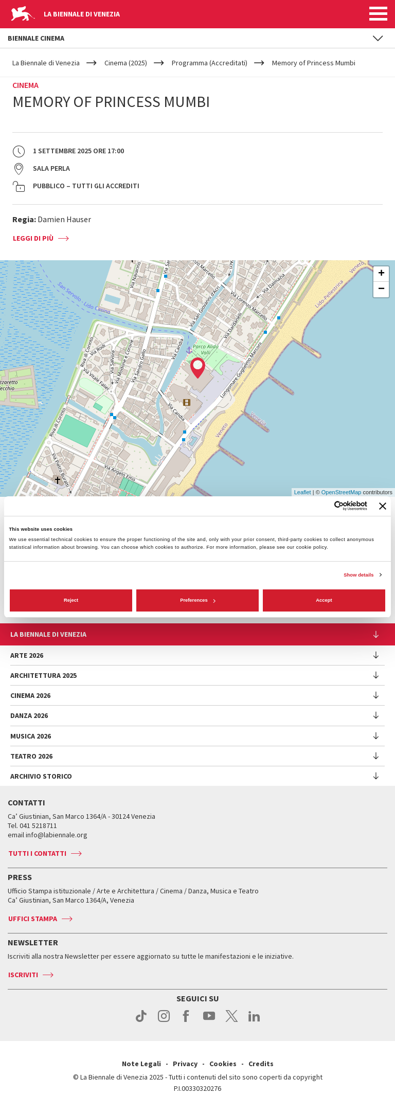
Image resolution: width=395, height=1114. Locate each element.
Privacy (185, 1063)
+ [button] (381, 274)
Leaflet (302, 492)
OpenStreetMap (341, 492)
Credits (261, 1063)
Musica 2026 (30, 736)
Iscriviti (23, 974)
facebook (186, 1021)
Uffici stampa (32, 918)
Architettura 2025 (43, 675)
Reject (71, 600)
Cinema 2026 (30, 695)
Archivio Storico (41, 776)
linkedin (254, 1021)
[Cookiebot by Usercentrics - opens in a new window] (322, 506)
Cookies (223, 1063)
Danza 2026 (29, 715)
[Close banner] (382, 506)
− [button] (381, 289)
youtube (209, 1021)
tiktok (141, 1021)
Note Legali (141, 1063)
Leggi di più (33, 238)
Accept (324, 600)
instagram (163, 1021)
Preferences (198, 600)
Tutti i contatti (37, 853)
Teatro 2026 (31, 756)
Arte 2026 (26, 655)
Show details (358, 575)
